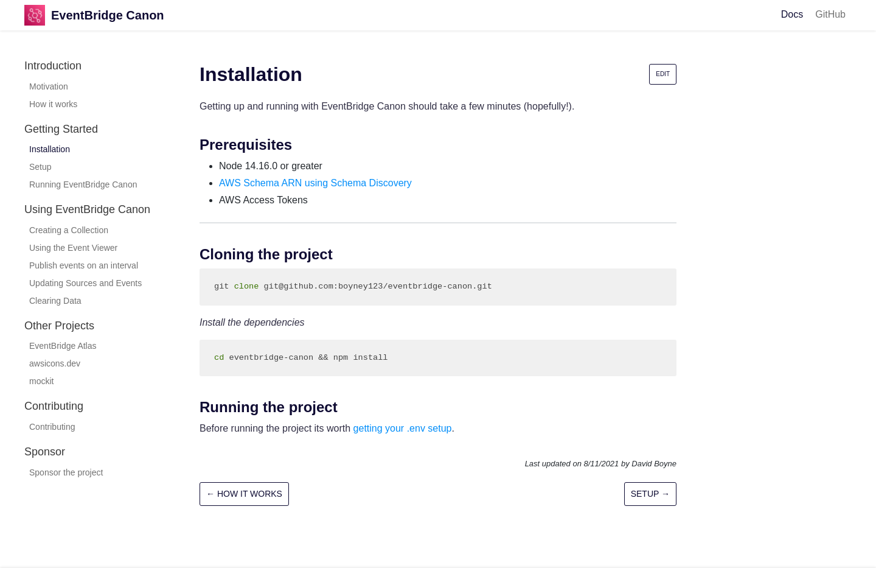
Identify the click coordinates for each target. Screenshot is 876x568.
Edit (663, 74)
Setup (40, 167)
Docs (792, 14)
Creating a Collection (68, 230)
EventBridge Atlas (63, 346)
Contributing (52, 427)
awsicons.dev (54, 363)
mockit (41, 381)
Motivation (48, 86)
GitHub (830, 14)
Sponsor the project (66, 472)
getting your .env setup (402, 428)
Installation (49, 149)
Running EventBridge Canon (83, 184)
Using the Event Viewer (73, 248)
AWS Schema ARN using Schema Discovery (315, 183)
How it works (53, 104)
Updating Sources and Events (85, 283)
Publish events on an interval (83, 265)
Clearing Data (55, 301)
